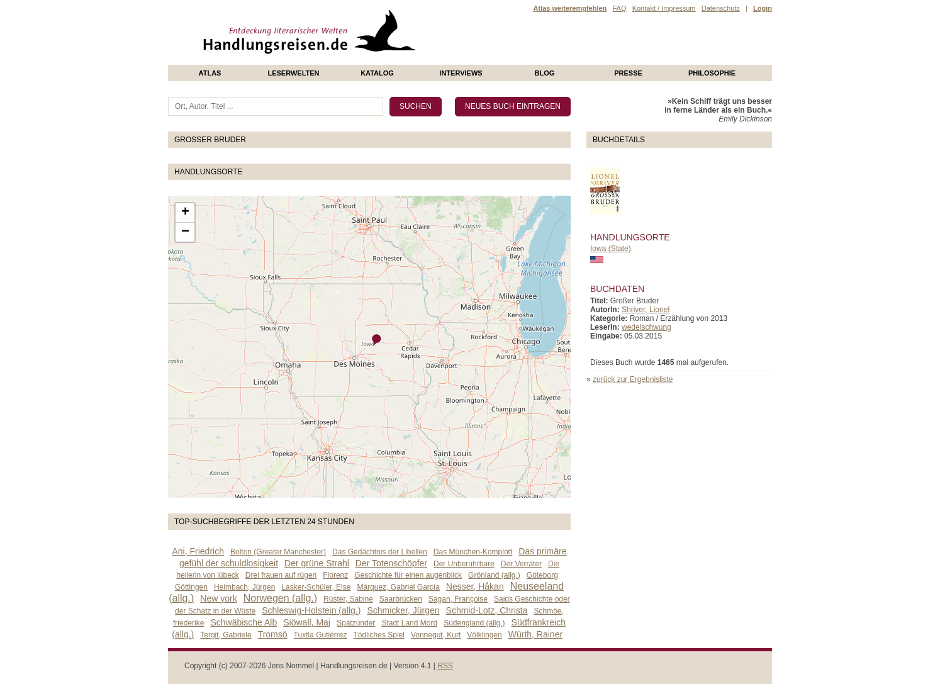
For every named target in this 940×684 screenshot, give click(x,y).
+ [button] (185, 212)
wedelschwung (646, 327)
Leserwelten (293, 73)
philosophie (712, 73)
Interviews (460, 73)
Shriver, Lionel (645, 309)
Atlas (210, 73)
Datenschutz (721, 8)
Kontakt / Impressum (664, 8)
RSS (445, 665)
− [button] (185, 232)
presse (628, 73)
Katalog (377, 73)
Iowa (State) (610, 248)
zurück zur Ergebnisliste (633, 379)
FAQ (619, 8)
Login (762, 8)
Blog (545, 73)
